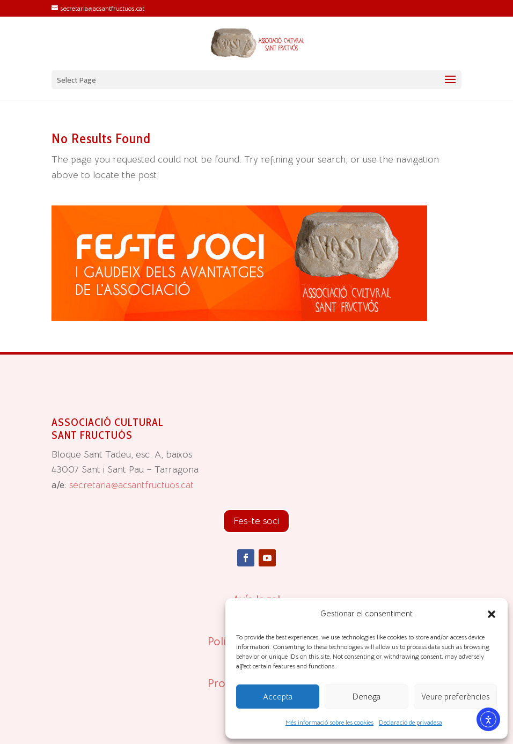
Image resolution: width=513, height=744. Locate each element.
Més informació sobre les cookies (329, 722)
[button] (491, 614)
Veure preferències (455, 696)
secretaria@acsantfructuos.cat (131, 485)
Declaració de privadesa (410, 722)
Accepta (277, 696)
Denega (366, 696)
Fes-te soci (256, 521)
